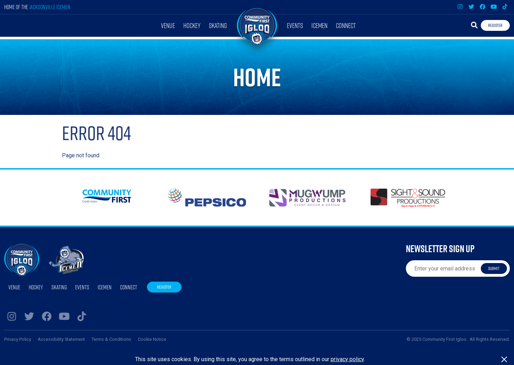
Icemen (319, 25)
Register (495, 25)
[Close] (504, 359)
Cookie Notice (152, 339)
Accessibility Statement (61, 339)
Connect (346, 25)
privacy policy (347, 359)
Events (295, 25)
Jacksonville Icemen (49, 7)
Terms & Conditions (111, 339)
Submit (494, 268)
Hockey (191, 25)
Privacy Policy (17, 339)
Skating (218, 25)
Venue (168, 25)
